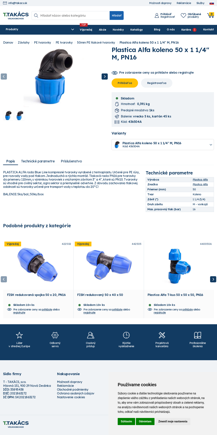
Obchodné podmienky (72, 391)
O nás (171, 29)
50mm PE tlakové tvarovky (96, 42)
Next (105, 76)
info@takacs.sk (15, 3)
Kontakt (208, 29)
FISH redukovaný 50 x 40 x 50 (100, 297)
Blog (157, 29)
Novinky (93, 29)
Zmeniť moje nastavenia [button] (172, 421)
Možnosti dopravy (160, 3)
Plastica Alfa (200, 179)
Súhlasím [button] (126, 421)
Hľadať (116, 15)
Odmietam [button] (145, 421)
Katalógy (112, 29)
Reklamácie (184, 3)
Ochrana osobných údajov (75, 395)
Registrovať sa (156, 83)
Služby (200, 3)
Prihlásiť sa (125, 83)
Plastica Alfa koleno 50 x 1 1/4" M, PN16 (149, 42)
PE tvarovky (42, 42)
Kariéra (186, 29)
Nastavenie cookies (71, 399)
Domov (8, 42)
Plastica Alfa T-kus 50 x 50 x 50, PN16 (175, 297)
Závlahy (23, 42)
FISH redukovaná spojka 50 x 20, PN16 (36, 297)
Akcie (77, 29)
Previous (4, 76)
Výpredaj (61, 29)
